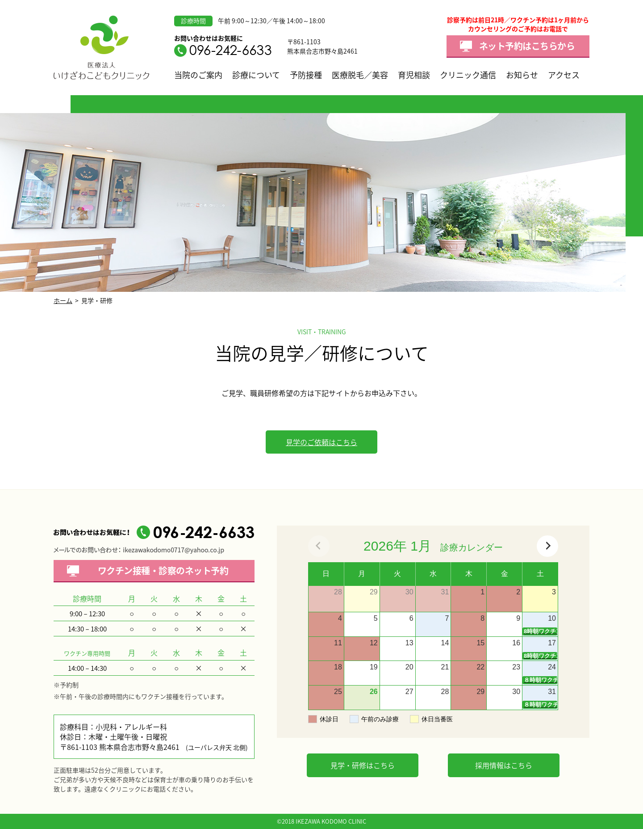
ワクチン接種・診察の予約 (163, 570)
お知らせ (522, 75)
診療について (256, 75)
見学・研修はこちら (362, 765)
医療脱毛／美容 (360, 75)
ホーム (63, 300)
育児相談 (414, 75)
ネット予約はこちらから (527, 45)
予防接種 (306, 75)
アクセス (564, 75)
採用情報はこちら (503, 765)
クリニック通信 (468, 75)
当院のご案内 (198, 75)
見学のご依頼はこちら (321, 442)
